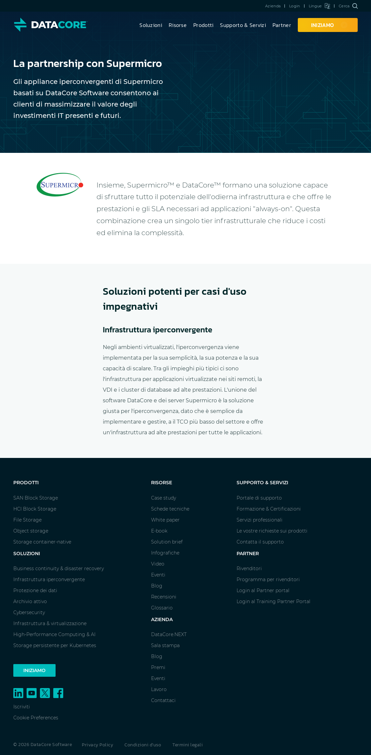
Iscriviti (21, 707)
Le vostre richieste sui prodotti (272, 531)
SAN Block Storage (35, 498)
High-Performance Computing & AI (54, 634)
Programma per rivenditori (268, 579)
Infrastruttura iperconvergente (49, 579)
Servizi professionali (259, 520)
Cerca (348, 6)
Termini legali (187, 744)
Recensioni (163, 597)
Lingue (319, 6)
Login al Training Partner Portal (273, 601)
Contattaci (163, 700)
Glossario (162, 608)
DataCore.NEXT (169, 634)
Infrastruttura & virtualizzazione (50, 623)
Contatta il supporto (260, 542)
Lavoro (159, 689)
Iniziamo (34, 670)
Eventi (158, 575)
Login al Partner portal (263, 590)
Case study (163, 498)
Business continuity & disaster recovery (58, 568)
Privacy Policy (97, 744)
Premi (158, 667)
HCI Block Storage (34, 509)
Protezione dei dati (35, 590)
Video (157, 564)
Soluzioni (150, 25)
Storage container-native (42, 542)
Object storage (30, 531)
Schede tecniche (170, 509)
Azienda (272, 6)
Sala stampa (165, 645)
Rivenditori (249, 568)
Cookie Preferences (35, 718)
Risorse (178, 25)
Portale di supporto (259, 498)
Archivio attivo (30, 601)
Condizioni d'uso (142, 744)
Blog (156, 586)
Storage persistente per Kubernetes (54, 645)
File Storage (27, 520)
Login (294, 6)
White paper (165, 520)
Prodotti (203, 25)
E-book (159, 531)
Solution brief (167, 542)
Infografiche (165, 553)
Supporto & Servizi (243, 25)
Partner (282, 25)
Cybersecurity (29, 612)
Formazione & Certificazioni (269, 509)
